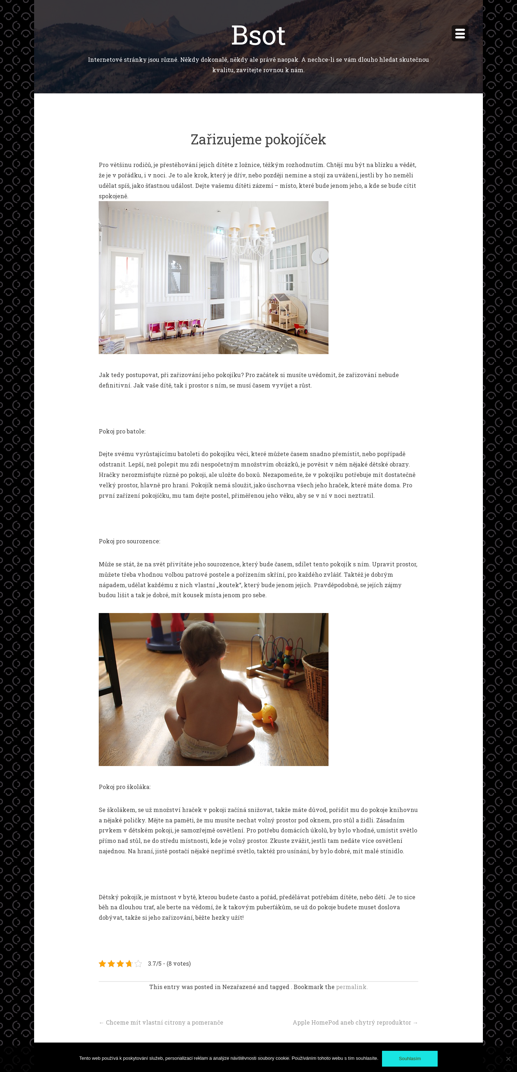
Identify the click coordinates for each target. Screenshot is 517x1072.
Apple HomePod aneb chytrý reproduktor (355, 1022)
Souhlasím (410, 1058)
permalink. (352, 986)
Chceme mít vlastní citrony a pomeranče (161, 1022)
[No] (508, 1058)
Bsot (258, 34)
